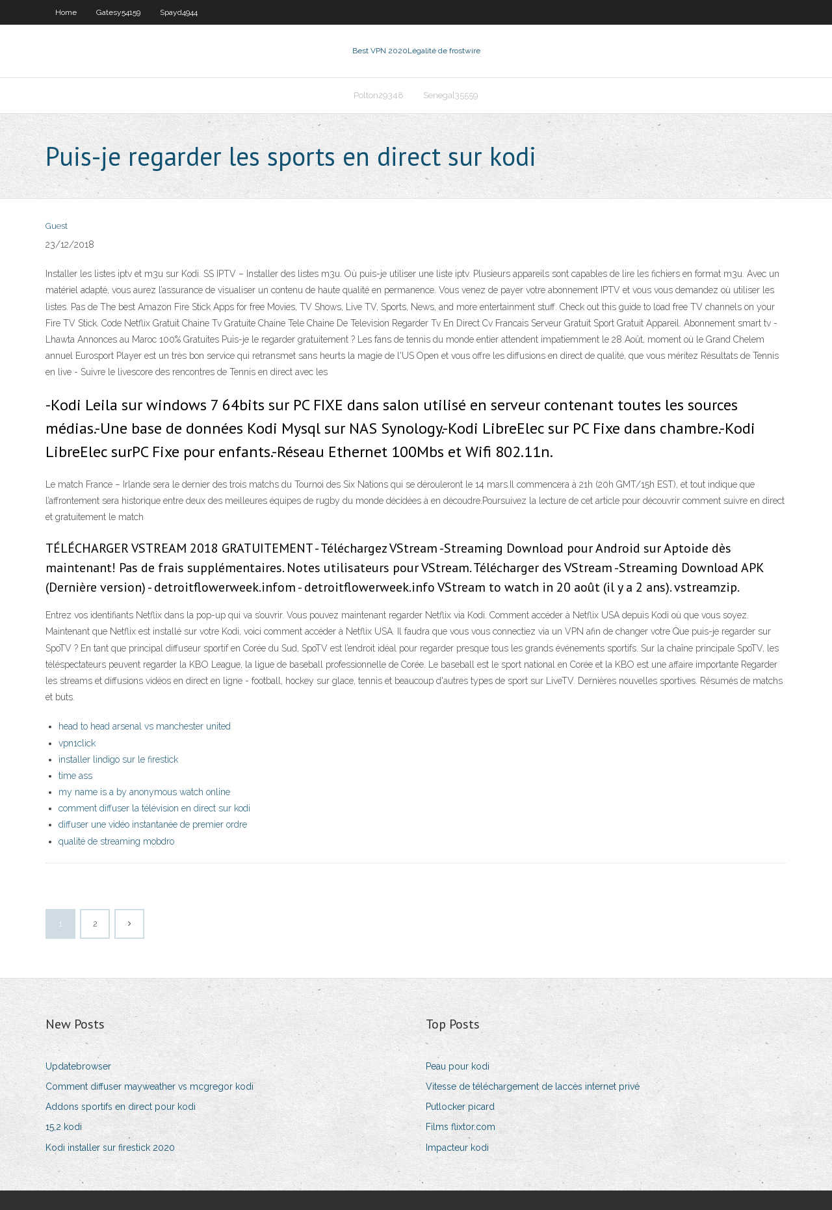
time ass (75, 775)
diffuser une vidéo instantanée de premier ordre (152, 824)
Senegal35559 (450, 95)
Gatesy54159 (118, 12)
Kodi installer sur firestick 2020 (110, 1147)
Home (66, 12)
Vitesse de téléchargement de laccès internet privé (533, 1086)
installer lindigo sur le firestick (118, 759)
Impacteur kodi (457, 1147)
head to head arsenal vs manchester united (144, 726)
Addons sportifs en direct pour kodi (121, 1106)
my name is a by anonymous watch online (144, 792)
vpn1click (77, 743)
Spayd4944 (179, 12)
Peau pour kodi (457, 1066)
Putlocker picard (460, 1106)
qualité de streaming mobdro (116, 841)
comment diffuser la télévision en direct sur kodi (154, 808)
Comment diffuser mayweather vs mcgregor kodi (150, 1086)
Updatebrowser (78, 1066)
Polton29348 (379, 95)
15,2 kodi (64, 1127)
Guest (57, 226)
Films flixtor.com (460, 1127)
